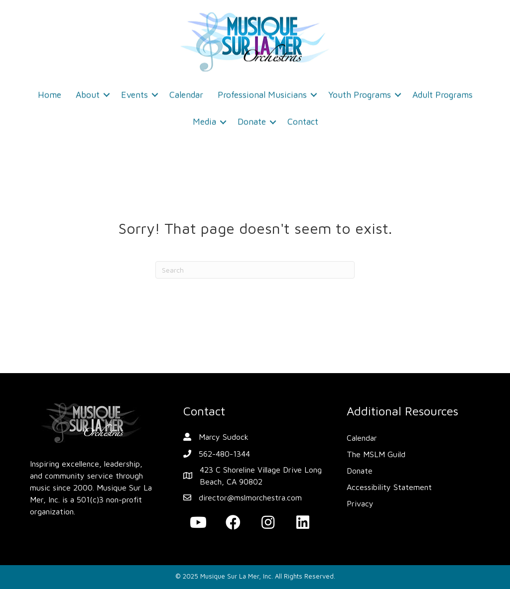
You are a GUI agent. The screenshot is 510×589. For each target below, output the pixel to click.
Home (49, 91)
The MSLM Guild (376, 454)
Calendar (186, 91)
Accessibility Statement (389, 487)
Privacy (360, 503)
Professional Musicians (262, 91)
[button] (198, 522)
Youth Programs (359, 91)
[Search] (255, 270)
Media (204, 118)
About (88, 91)
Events (134, 91)
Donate (252, 118)
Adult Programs (442, 91)
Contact (302, 118)
